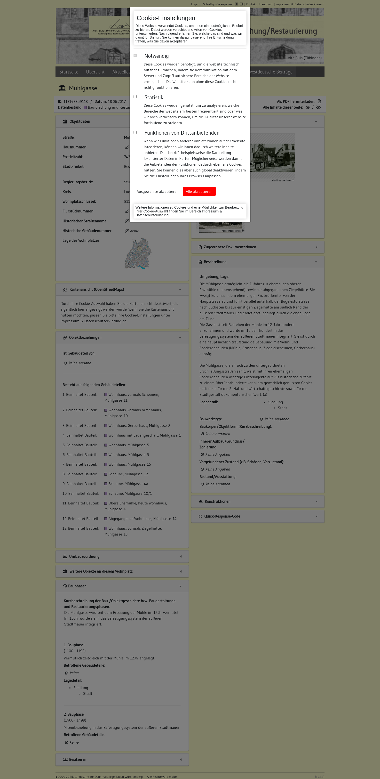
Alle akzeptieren (199, 191)
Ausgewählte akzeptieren (158, 191)
